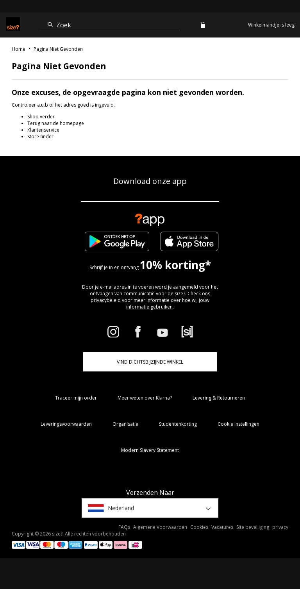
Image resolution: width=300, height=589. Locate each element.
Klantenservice (43, 130)
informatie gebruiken (149, 306)
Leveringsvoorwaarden (66, 424)
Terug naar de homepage (55, 123)
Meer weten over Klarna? (145, 397)
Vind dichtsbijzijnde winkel (150, 362)
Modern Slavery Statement (150, 450)
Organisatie (125, 424)
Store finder (40, 136)
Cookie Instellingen (238, 424)
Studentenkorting (178, 424)
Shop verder (41, 116)
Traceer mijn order (76, 397)
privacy (280, 527)
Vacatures (222, 527)
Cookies (199, 527)
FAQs (124, 527)
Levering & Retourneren (219, 397)
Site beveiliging (252, 527)
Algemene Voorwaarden (160, 527)
